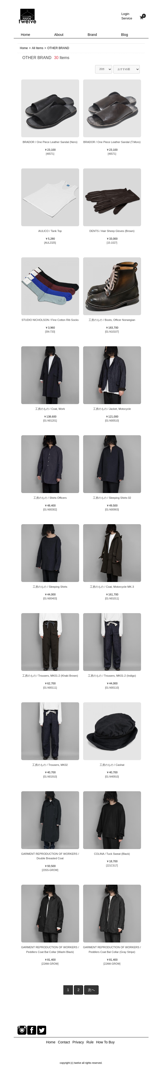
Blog (124, 35)
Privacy (78, 1042)
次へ (91, 990)
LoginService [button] (126, 16)
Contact (64, 1042)
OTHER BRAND (58, 48)
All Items (37, 48)
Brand (92, 35)
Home (25, 35)
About (58, 35)
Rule (90, 1042)
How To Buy (105, 1042)
